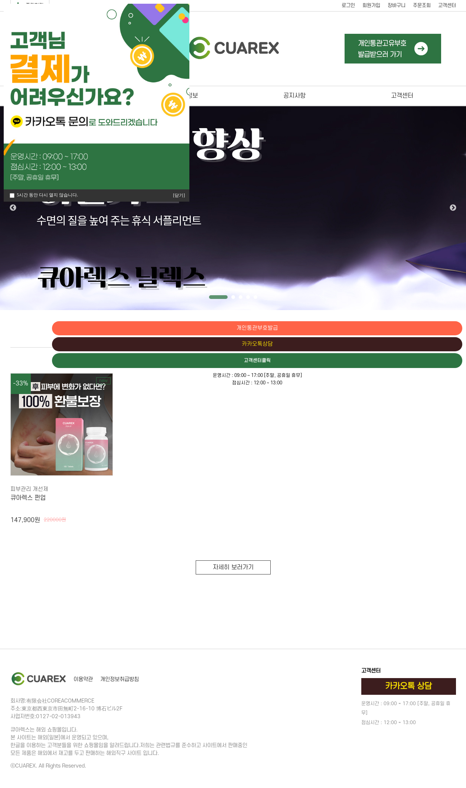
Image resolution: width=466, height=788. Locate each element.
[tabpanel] (233, 208)
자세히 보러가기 (233, 567)
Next (453, 208)
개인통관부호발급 (434, 328)
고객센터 (447, 5)
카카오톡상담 (434, 344)
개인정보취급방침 (119, 679)
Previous (13, 208)
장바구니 (396, 5)
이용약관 (83, 679)
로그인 (348, 5)
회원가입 (371, 5)
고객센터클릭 (434, 361)
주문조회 (422, 5)
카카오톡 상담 (408, 686)
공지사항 (294, 95)
